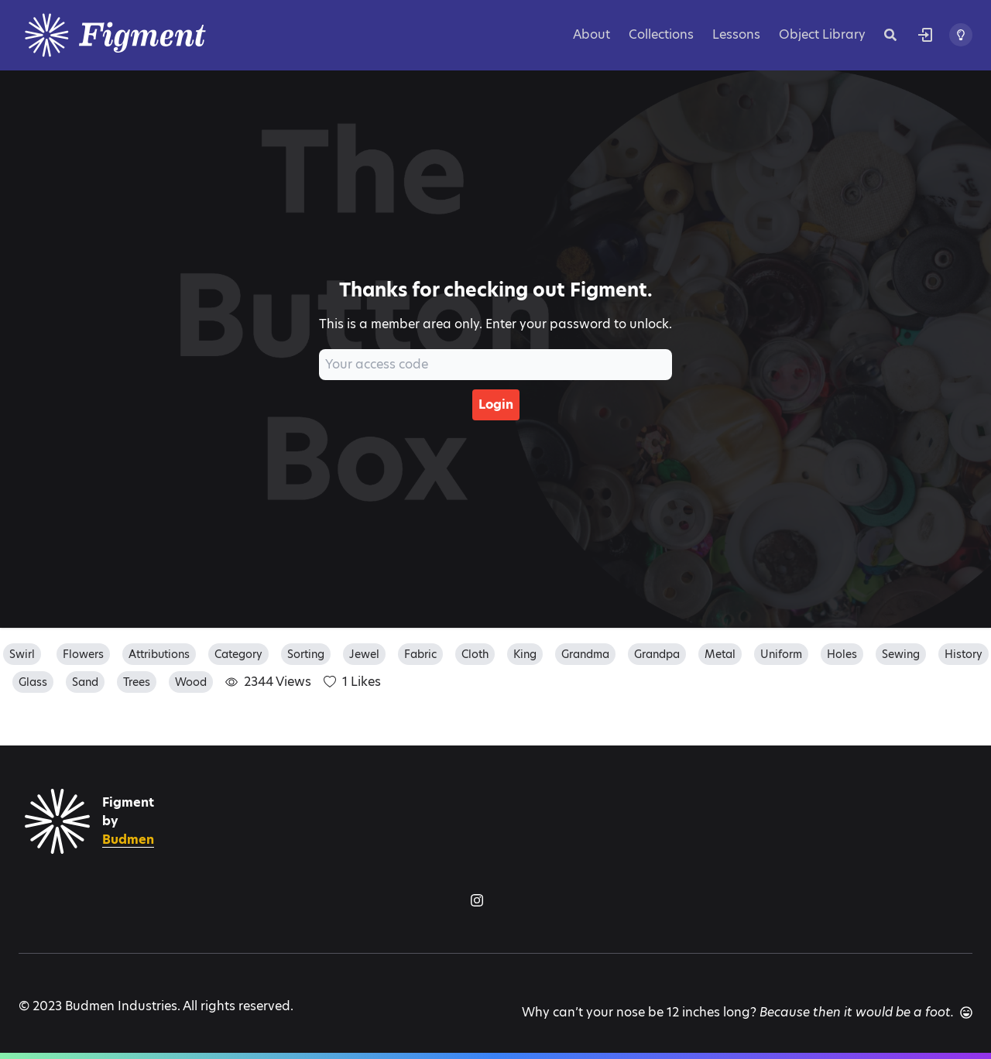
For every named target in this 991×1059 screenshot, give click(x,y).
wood (191, 682)
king (525, 654)
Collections (661, 34)
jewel (364, 654)
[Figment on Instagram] (477, 900)
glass (33, 682)
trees (136, 682)
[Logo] (135, 35)
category (238, 654)
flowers (83, 654)
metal (720, 654)
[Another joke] (966, 1012)
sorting (305, 654)
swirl (22, 654)
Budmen (128, 839)
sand (85, 682)
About (591, 34)
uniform (781, 654)
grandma (585, 654)
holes (842, 654)
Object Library (822, 34)
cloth (475, 654)
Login (495, 404)
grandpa (657, 654)
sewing (901, 654)
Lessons (736, 34)
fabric (420, 654)
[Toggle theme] (960, 34)
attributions (159, 654)
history (963, 654)
